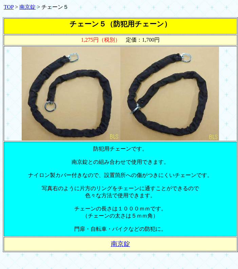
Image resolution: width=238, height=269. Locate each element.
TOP (9, 7)
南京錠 (27, 7)
